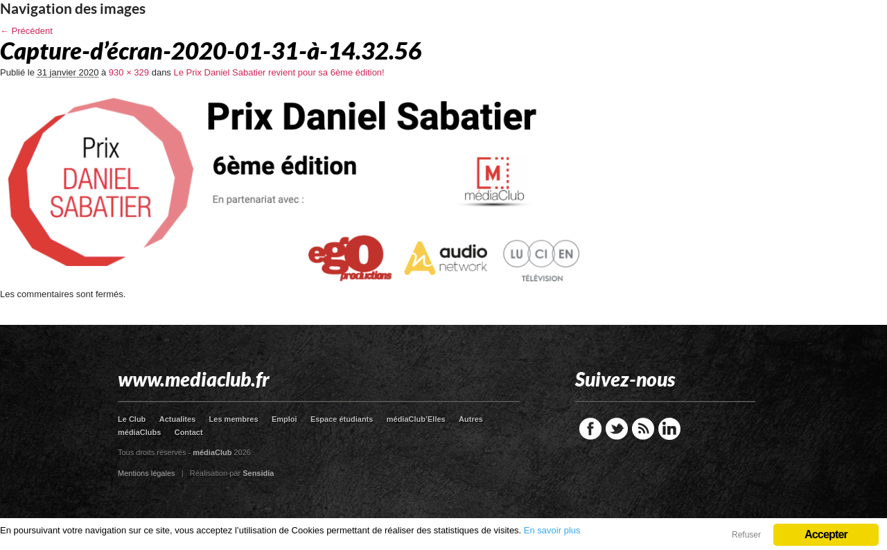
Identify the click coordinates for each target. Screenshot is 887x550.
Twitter (617, 429)
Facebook (590, 429)
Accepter (826, 534)
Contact (189, 432)
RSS (643, 429)
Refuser (746, 535)
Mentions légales (146, 473)
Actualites (177, 419)
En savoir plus (552, 530)
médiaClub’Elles (416, 419)
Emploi (284, 419)
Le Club (132, 419)
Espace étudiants (341, 419)
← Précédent (26, 31)
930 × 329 (129, 72)
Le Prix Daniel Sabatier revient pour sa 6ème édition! (278, 72)
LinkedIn (669, 429)
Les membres (233, 419)
